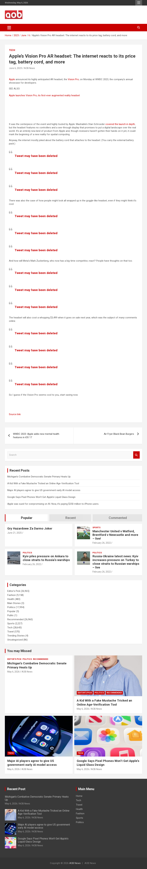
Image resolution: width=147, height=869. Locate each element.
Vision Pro (73, 79)
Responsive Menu (138, 3)
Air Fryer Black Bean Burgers (119, 433)
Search (136, 455)
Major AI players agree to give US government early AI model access (43, 490)
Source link (15, 414)
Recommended (15, 619)
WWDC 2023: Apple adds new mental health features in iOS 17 (36, 435)
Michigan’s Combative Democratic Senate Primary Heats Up (39, 476)
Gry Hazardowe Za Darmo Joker (29, 528)
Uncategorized (15, 639)
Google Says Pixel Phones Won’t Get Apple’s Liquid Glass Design (41, 497)
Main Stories (14, 603)
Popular (11, 611)
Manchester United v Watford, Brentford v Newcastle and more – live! (115, 535)
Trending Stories (16, 635)
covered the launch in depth (120, 124)
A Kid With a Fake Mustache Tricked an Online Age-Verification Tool (43, 483)
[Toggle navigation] (9, 27)
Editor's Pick (13, 591)
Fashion (11, 595)
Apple (12, 79)
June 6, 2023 (15, 68)
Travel (10, 631)
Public (10, 615)
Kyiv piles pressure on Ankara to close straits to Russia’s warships (46, 558)
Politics (27, 553)
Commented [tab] (118, 518)
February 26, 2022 (101, 543)
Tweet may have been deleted (36, 156)
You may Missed (19, 651)
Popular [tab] (26, 518)
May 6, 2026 (13, 671)
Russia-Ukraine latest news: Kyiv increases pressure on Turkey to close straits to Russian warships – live (115, 561)
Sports (96, 527)
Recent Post (16, 789)
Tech (12, 50)
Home (79, 796)
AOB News (29, 68)
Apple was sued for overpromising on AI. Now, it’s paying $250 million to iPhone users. (53, 503)
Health (10, 599)
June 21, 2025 (14, 532)
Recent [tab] (70, 518)
